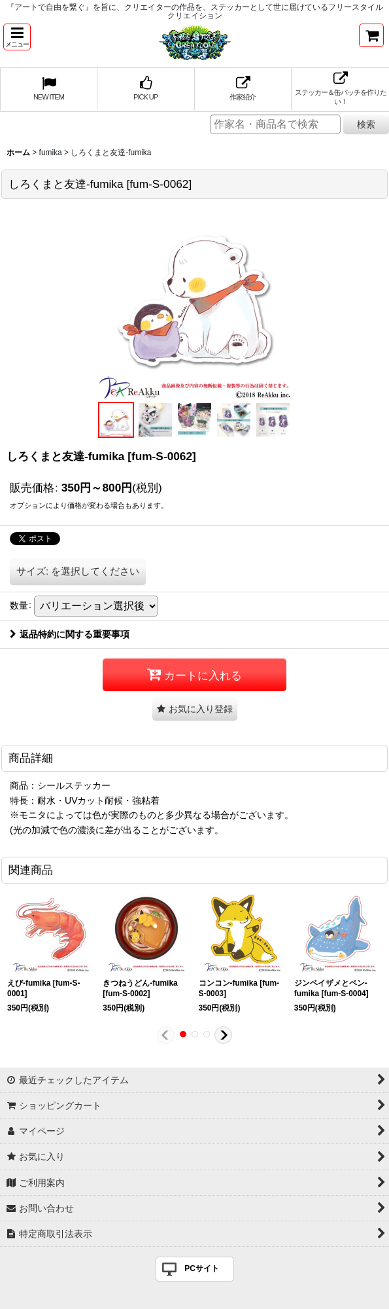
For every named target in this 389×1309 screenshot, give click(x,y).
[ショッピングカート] (371, 35)
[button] (17, 37)
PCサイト (201, 1268)
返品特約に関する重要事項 (69, 634)
